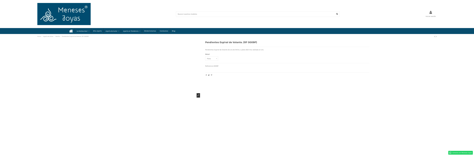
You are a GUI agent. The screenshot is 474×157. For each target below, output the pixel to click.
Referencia (209, 66)
